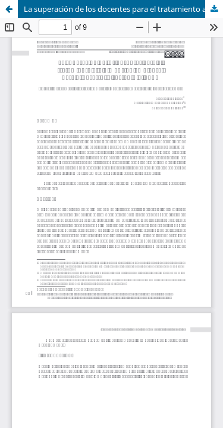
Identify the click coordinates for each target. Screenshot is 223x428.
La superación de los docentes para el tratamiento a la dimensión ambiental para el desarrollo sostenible (123, 9)
